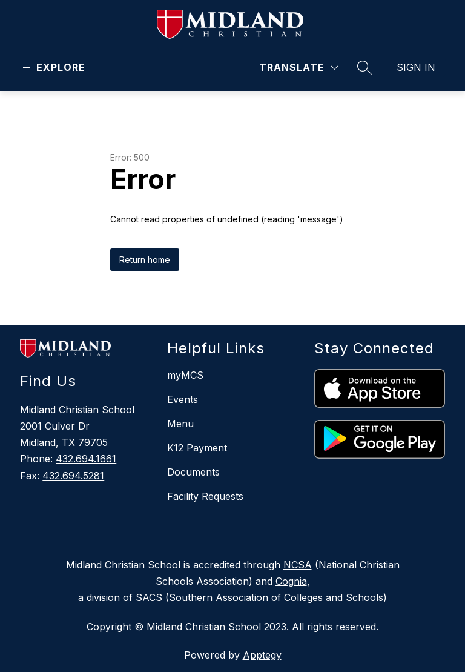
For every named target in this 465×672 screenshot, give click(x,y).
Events (182, 399)
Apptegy (262, 655)
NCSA (297, 565)
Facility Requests (205, 496)
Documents (193, 472)
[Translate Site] (298, 67)
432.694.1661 (86, 459)
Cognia (291, 581)
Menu (180, 424)
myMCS (185, 375)
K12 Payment (197, 448)
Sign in (416, 67)
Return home (144, 259)
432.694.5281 (73, 476)
